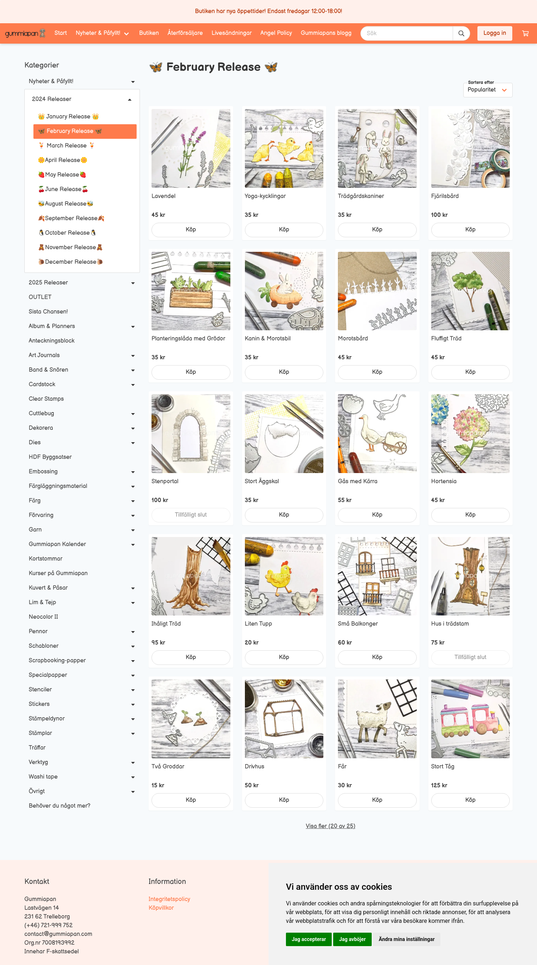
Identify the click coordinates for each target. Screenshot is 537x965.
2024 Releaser (51, 99)
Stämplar (40, 733)
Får (342, 766)
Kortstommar (45, 559)
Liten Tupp (258, 624)
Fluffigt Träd (446, 338)
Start (60, 33)
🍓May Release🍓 (62, 174)
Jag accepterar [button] (309, 939)
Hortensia (444, 481)
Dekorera (41, 428)
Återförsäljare (185, 33)
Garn (35, 529)
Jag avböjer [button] (352, 939)
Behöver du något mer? (59, 806)
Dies (35, 442)
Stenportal (165, 481)
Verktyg (38, 762)
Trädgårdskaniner (361, 196)
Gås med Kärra (357, 481)
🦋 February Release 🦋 (70, 131)
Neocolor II (43, 617)
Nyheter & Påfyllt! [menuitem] (98, 33)
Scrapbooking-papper (57, 660)
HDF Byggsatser (50, 457)
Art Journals (44, 355)
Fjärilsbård (445, 196)
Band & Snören (48, 370)
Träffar (37, 747)
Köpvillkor (161, 908)
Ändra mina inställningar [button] (407, 939)
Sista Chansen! (48, 311)
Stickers (39, 704)
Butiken (149, 33)
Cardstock (42, 384)
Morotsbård (353, 338)
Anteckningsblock (51, 341)
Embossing (43, 471)
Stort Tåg (443, 766)
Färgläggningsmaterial (58, 486)
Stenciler (40, 689)
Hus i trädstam (450, 624)
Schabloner (43, 646)
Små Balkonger (358, 624)
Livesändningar (231, 33)
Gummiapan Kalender (57, 544)
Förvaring (41, 515)
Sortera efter (481, 82)
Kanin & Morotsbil (268, 338)
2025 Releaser (48, 282)
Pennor (38, 631)
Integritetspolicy (169, 899)
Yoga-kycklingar (265, 196)
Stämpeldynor (47, 718)
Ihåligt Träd (166, 624)
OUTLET (40, 297)
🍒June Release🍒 (63, 189)
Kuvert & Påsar (48, 588)
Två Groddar (168, 766)
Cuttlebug (41, 413)
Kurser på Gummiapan (58, 573)
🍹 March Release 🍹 (67, 145)
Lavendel (163, 196)
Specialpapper (48, 675)
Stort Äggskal (262, 481)
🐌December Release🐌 (71, 262)
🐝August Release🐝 (66, 204)
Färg (35, 500)
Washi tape (43, 777)
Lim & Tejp (42, 602)
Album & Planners (52, 326)
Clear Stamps (46, 399)
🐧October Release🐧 (67, 233)
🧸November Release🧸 (70, 247)
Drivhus (255, 766)
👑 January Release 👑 (68, 116)
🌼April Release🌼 (63, 160)
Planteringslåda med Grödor (188, 338)
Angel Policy (276, 33)
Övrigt (37, 791)
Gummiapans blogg (326, 33)
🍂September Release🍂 (71, 218)
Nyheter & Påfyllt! (51, 81)
